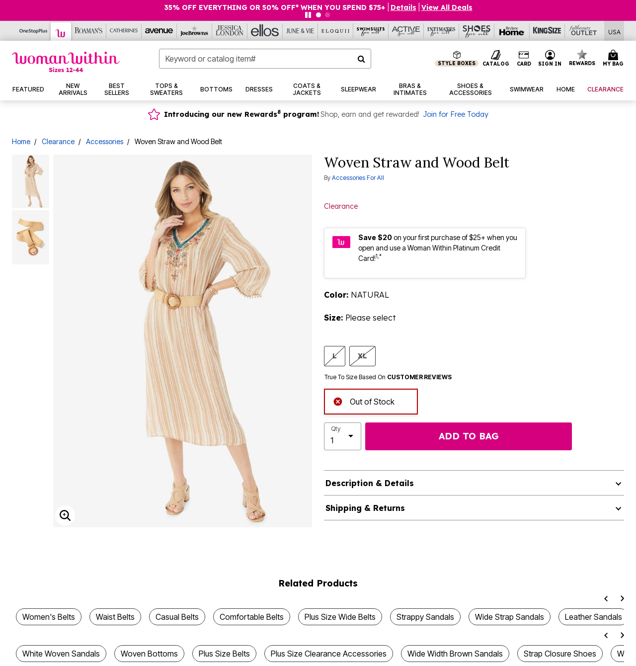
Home (21, 141)
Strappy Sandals (425, 617)
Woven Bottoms (149, 654)
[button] (550, 58)
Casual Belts (177, 617)
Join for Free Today (455, 114)
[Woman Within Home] (66, 62)
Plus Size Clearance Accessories (329, 654)
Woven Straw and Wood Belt (178, 141)
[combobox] (265, 59)
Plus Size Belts (224, 654)
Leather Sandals (593, 617)
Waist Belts (115, 617)
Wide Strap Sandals (509, 617)
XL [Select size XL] (362, 355)
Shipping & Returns (365, 508)
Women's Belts (48, 617)
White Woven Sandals (61, 654)
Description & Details (369, 483)
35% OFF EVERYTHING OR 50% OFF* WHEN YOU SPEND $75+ (275, 7)
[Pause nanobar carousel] (308, 15)
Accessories (104, 141)
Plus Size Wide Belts (340, 617)
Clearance (58, 141)
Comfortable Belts (252, 617)
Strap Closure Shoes (560, 654)
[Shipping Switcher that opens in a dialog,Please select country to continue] (614, 31)
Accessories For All (358, 177)
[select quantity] (342, 436)
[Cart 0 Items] (614, 58)
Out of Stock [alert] (364, 400)
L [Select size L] (334, 355)
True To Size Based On (388, 377)
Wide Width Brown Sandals (455, 654)
